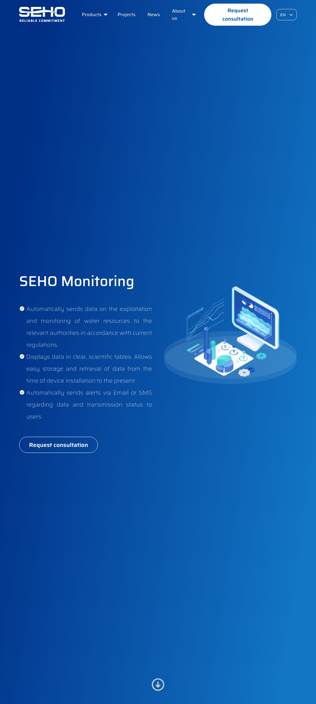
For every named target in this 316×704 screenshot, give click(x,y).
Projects (127, 14)
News (154, 14)
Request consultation (237, 14)
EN (287, 14)
